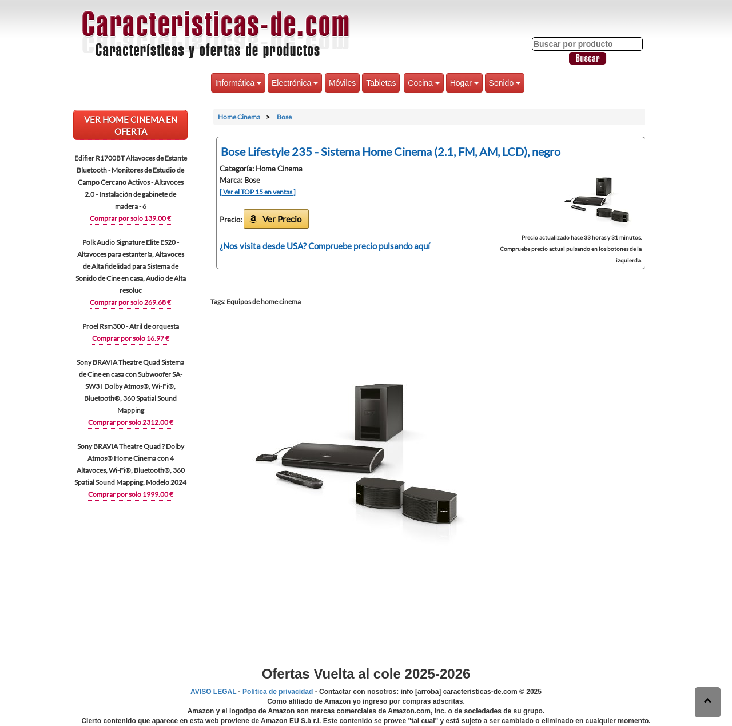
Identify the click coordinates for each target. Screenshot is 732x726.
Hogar (464, 82)
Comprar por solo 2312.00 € (130, 422)
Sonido (504, 82)
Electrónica (295, 82)
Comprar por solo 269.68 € (130, 302)
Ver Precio (281, 219)
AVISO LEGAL (213, 692)
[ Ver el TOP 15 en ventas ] (258, 192)
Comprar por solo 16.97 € (130, 338)
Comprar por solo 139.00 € (130, 218)
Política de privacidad (277, 692)
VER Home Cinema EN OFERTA (130, 125)
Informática (238, 82)
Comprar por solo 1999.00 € (130, 494)
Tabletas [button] (381, 82)
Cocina (423, 82)
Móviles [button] (342, 82)
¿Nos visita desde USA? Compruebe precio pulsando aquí (325, 246)
